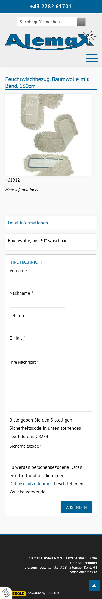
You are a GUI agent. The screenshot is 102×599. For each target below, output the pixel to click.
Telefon (17, 315)
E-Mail (17, 338)
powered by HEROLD (43, 593)
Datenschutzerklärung (31, 484)
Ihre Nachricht (24, 362)
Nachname (21, 293)
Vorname (20, 271)
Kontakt (89, 567)
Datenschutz (48, 567)
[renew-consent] (6, 593)
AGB (63, 567)
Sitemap (75, 567)
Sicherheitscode (26, 446)
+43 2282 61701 (51, 6)
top (97, 582)
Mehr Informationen (22, 189)
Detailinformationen (28, 223)
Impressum (28, 567)
